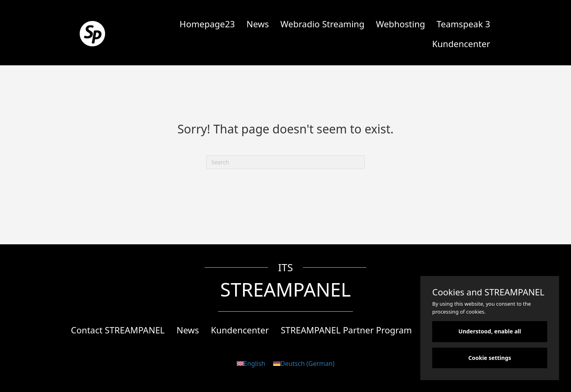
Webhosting (400, 24)
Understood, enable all (489, 331)
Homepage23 (207, 24)
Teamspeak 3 (463, 24)
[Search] (285, 162)
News (257, 24)
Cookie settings (489, 358)
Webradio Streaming (322, 24)
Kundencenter (461, 43)
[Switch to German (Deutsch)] (304, 363)
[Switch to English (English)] (251, 363)
